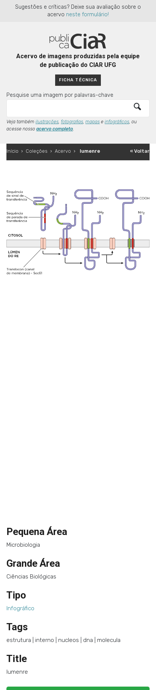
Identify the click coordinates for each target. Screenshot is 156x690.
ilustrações (47, 121)
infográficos (117, 121)
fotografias (72, 121)
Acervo (63, 151)
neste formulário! (87, 14)
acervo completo (54, 129)
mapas (92, 121)
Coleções (37, 151)
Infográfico (20, 608)
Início (12, 151)
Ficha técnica (78, 79)
